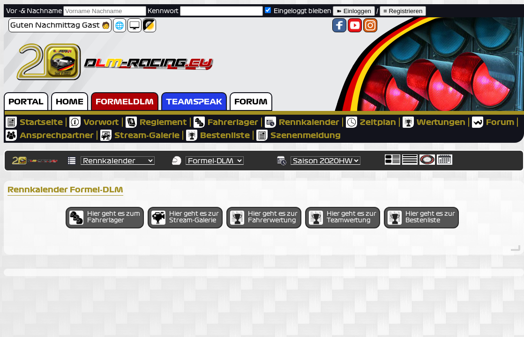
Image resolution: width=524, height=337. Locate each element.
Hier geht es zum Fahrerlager (104, 218)
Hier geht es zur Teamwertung (342, 218)
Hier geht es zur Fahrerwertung (264, 218)
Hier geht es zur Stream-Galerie (185, 218)
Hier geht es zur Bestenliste (421, 218)
